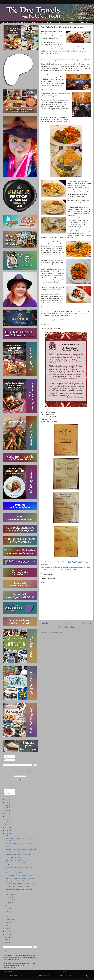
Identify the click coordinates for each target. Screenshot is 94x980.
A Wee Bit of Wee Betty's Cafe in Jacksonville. (19, 852)
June (8, 908)
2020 (6, 816)
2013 (6, 926)
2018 (6, 822)
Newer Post (45, 623)
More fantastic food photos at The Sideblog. (54, 320)
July (8, 905)
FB (50, 22)
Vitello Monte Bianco (70, 569)
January (9, 922)
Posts (6, 756)
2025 (6, 802)
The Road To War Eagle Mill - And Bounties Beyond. (21, 883)
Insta (58, 22)
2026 (6, 799)
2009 (6, 937)
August (9, 902)
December (10, 836)
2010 (6, 934)
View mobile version (66, 627)
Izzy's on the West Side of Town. (15, 860)
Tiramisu (60, 569)
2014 (6, 833)
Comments (8, 760)
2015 (6, 830)
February (9, 919)
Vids (47, 22)
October (9, 897)
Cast (42, 22)
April (8, 914)
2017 (6, 825)
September (10, 900)
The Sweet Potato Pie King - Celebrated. (17, 886)
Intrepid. (8, 846)
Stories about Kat (34, 22)
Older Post (87, 623)
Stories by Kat (24, 22)
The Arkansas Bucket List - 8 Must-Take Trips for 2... (21, 841)
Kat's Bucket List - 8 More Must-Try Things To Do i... (21, 838)
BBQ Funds (88, 22)
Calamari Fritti (45, 569)
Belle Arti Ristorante (71, 567)
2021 (6, 813)
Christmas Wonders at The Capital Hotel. (18, 854)
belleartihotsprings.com (49, 421)
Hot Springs (53, 569)
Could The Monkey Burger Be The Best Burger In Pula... (20, 863)
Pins (54, 22)
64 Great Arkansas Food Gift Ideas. (16, 870)
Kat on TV (64, 22)
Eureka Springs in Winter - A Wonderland (18, 881)
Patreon (82, 22)
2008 (6, 940)
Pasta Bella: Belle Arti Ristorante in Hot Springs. (20, 878)
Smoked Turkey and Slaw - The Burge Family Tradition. (19, 890)
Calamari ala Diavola (84, 567)
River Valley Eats (73, 22)
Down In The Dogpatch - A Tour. (15, 873)
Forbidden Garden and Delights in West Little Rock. (21, 849)
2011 (6, 931)
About (17, 22)
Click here (6, 951)
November (10, 894)
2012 (6, 929)
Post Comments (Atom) (55, 632)
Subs (12, 22)
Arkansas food (49, 567)
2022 (6, 811)
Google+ (65, 972)
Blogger (87, 976)
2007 (6, 943)
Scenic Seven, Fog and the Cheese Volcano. (18, 875)
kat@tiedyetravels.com (9, 967)
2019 (6, 819)
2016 (6, 827)
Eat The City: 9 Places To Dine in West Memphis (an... (21, 844)
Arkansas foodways (59, 567)
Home (66, 623)
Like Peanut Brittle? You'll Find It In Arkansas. (19, 867)
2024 (6, 805)
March (9, 917)
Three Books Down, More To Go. (15, 857)
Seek (8, 22)
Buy (4, 22)
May (8, 911)
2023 (6, 808)
